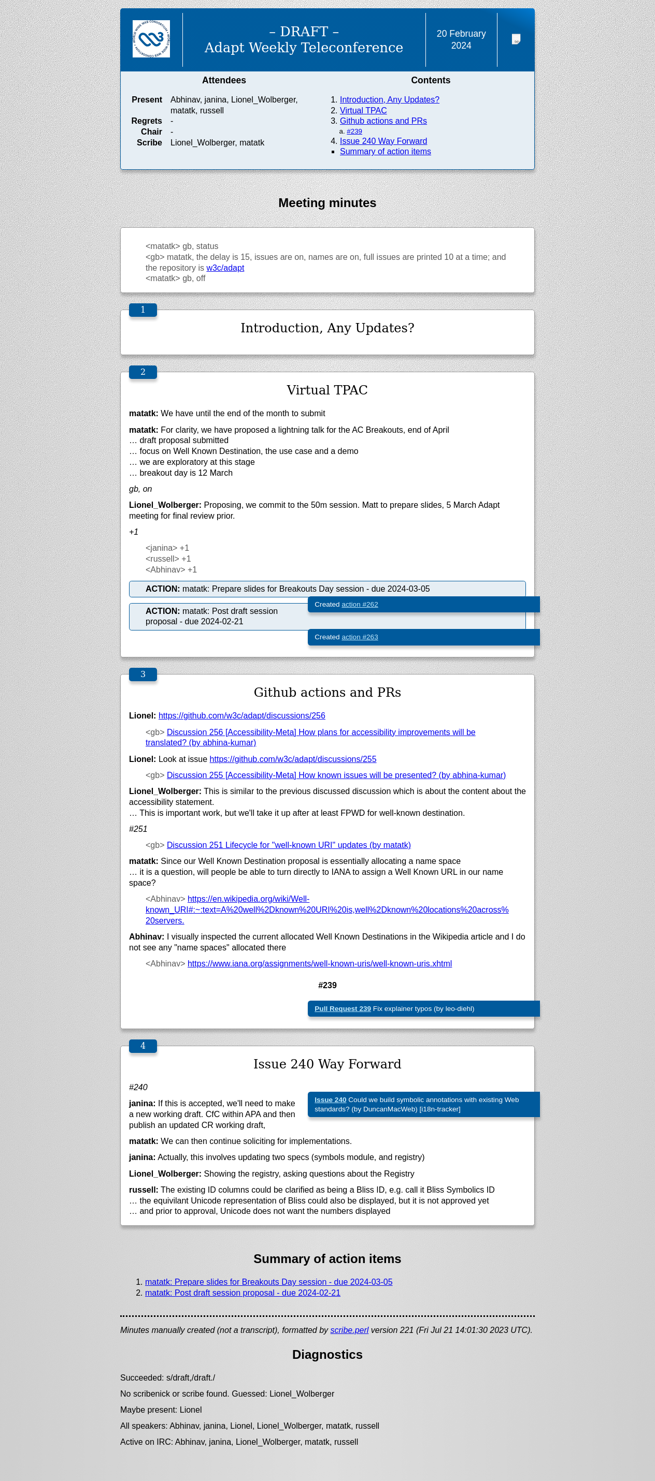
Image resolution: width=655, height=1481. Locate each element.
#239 (354, 131)
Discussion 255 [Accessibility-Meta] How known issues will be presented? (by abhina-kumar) (336, 775)
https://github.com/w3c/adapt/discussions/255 (293, 759)
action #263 (359, 637)
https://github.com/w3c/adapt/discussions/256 (242, 715)
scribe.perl (350, 1330)
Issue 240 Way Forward (383, 141)
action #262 (359, 604)
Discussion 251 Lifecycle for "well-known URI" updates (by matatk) (289, 845)
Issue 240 (330, 1100)
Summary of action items (385, 151)
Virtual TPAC (363, 110)
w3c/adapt (225, 267)
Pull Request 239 (343, 1009)
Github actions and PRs (383, 120)
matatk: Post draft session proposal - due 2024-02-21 (242, 1292)
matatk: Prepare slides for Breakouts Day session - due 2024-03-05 (269, 1282)
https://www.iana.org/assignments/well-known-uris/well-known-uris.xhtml (320, 963)
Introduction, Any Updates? (389, 99)
